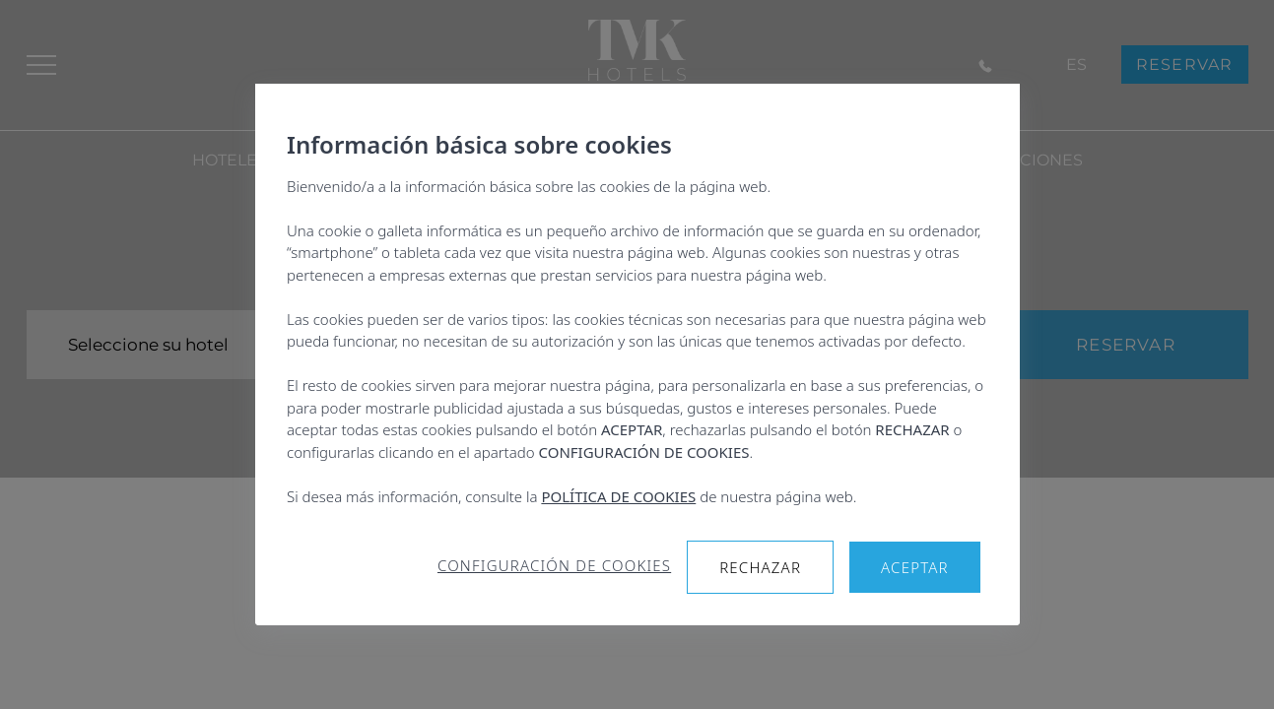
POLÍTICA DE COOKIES (618, 496)
